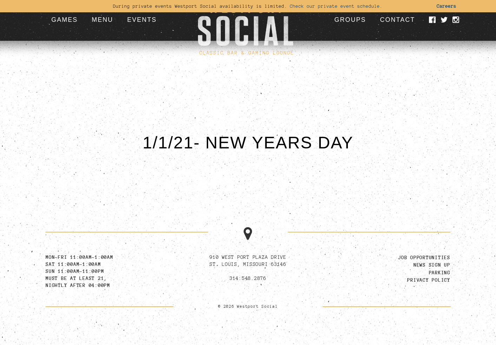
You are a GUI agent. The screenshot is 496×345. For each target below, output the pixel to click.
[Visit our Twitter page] (445, 20)
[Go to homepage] (245, 23)
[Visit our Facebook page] (433, 20)
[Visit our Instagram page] (457, 20)
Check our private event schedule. (336, 6)
